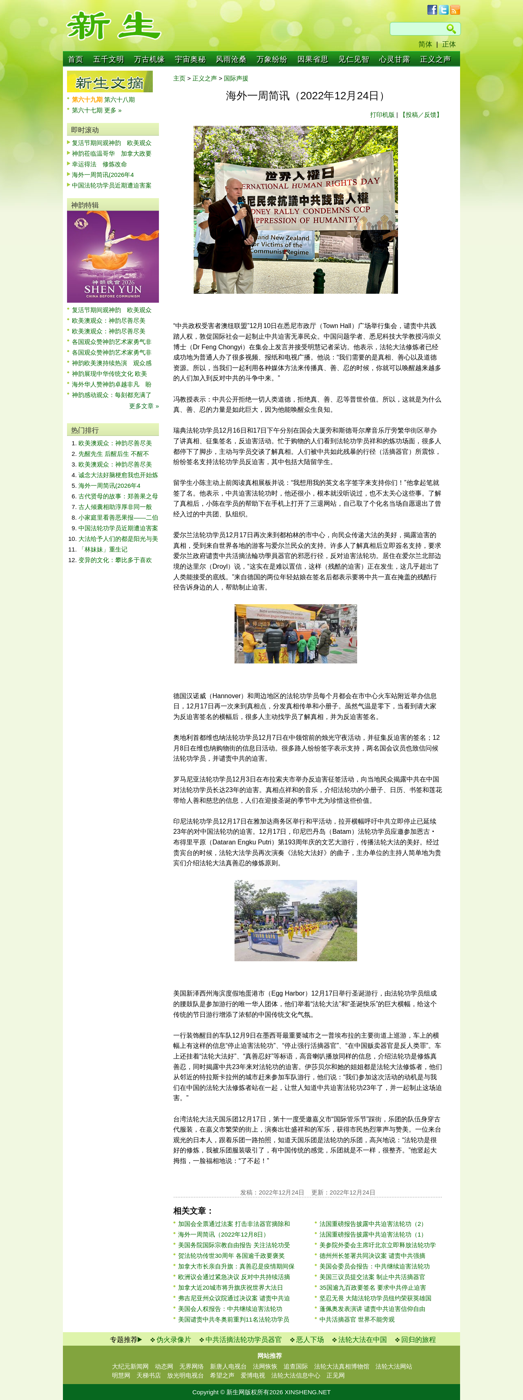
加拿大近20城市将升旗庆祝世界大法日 (230, 1287)
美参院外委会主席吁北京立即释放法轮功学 (378, 1244)
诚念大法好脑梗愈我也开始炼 (118, 474)
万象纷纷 (272, 59)
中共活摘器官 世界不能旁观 (357, 1319)
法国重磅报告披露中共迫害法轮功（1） (373, 1234)
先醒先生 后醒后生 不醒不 (113, 453)
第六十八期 (119, 99)
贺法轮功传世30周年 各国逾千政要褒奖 (231, 1255)
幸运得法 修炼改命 (99, 164)
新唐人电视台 (228, 1366)
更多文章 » (144, 405)
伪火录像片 (173, 1340)
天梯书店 (148, 1375)
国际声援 (236, 78)
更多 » (113, 110)
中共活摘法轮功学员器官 (244, 1340)
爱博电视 (253, 1375)
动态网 (164, 1366)
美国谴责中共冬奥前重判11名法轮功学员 (233, 1319)
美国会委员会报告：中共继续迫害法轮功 (375, 1266)
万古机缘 (149, 59)
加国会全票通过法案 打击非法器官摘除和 (234, 1223)
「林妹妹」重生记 (102, 549)
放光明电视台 (185, 1375)
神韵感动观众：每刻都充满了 (112, 394)
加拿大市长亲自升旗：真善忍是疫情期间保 (236, 1266)
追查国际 (296, 1366)
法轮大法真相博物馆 (341, 1366)
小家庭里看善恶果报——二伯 (118, 517)
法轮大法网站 (393, 1366)
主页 (179, 78)
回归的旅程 (418, 1340)
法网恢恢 (265, 1366)
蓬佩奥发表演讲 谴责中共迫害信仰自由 (372, 1308)
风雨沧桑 (231, 59)
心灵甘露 (394, 59)
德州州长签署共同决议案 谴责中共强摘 (372, 1255)
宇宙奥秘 (190, 59)
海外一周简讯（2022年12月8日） (223, 1234)
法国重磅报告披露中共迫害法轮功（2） (373, 1223)
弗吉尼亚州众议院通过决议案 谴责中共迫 (234, 1298)
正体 (449, 44)
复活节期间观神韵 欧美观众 (112, 142)
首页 (75, 59)
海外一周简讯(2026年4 (103, 174)
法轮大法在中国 (362, 1340)
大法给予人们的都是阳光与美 (118, 538)
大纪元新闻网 (130, 1366)
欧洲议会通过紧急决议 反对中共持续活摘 (234, 1276)
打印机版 (382, 114)
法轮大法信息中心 (295, 1375)
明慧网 (121, 1375)
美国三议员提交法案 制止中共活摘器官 (372, 1276)
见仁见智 (353, 59)
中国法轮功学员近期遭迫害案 (112, 185)
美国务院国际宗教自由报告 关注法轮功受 (234, 1244)
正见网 (335, 1375)
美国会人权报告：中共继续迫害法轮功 (230, 1308)
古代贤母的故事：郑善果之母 (118, 496)
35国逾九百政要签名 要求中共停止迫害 (373, 1287)
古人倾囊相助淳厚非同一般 (115, 506)
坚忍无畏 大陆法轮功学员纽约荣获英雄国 (375, 1298)
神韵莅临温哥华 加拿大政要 (112, 153)
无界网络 (191, 1366)
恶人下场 (310, 1340)
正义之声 (435, 59)
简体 (425, 44)
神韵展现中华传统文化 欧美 (109, 373)
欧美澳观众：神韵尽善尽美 (112, 320)
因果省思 (313, 59)
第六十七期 (88, 110)
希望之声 (222, 1375)
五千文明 (108, 59)
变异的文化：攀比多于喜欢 (115, 559)
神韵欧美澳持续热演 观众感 (112, 362)
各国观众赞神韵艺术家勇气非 (112, 341)
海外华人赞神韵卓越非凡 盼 (112, 384)
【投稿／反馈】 (421, 114)
